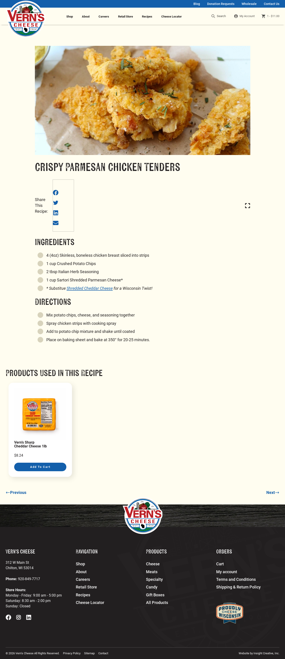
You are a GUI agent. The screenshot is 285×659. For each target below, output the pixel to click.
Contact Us (271, 4)
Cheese (153, 564)
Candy (151, 587)
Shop (69, 16)
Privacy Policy (72, 653)
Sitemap (89, 653)
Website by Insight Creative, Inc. (259, 653)
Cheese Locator (171, 16)
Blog (196, 4)
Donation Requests (220, 4)
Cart (220, 564)
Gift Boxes (155, 595)
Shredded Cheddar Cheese (90, 288)
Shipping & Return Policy (238, 587)
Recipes (147, 16)
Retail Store (125, 16)
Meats (151, 572)
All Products (157, 602)
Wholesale (249, 4)
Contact (103, 653)
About (86, 16)
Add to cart (40, 467)
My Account (247, 16)
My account (226, 572)
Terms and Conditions (236, 579)
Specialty (154, 579)
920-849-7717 (29, 579)
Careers (104, 16)
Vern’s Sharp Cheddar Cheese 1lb (30, 444)
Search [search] (218, 16)
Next (272, 492)
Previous (16, 492)
